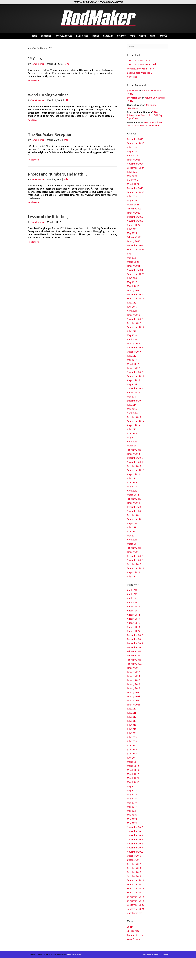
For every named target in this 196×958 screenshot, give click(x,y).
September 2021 (135, 249)
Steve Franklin (134, 97)
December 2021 (135, 245)
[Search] (166, 36)
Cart (162, 36)
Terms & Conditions (161, 954)
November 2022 (135, 221)
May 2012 (132, 486)
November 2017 (135, 347)
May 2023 (132, 200)
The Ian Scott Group (73, 954)
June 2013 (132, 433)
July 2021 (131, 253)
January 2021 (133, 266)
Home (34, 36)
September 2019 (135, 298)
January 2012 (133, 503)
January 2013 (133, 454)
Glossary (108, 36)
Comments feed (135, 935)
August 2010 (133, 572)
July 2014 (131, 405)
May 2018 (132, 335)
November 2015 (135, 388)
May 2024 (132, 176)
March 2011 (132, 543)
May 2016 (132, 384)
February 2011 (134, 547)
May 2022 (132, 233)
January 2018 (133, 343)
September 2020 (135, 274)
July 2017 (131, 355)
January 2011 (133, 552)
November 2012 (135, 462)
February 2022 (134, 237)
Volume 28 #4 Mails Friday (140, 68)
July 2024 (132, 172)
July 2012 (131, 478)
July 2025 (132, 147)
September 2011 (135, 519)
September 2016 (135, 376)
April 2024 (132, 180)
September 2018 (135, 327)
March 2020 (133, 286)
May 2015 (132, 396)
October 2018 (134, 323)
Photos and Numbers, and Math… (57, 174)
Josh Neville (133, 90)
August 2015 (133, 392)
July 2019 (131, 302)
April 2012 (132, 490)
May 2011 (131, 535)
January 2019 (133, 315)
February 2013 (134, 449)
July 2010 (131, 576)
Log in (130, 926)
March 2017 (133, 364)
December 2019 (135, 294)
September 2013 (135, 421)
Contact (121, 36)
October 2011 (134, 515)
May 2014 (132, 409)
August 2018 (133, 627)
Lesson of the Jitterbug (48, 216)
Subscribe (46, 36)
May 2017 (132, 360)
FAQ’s (132, 36)
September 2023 (135, 192)
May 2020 (132, 282)
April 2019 (132, 310)
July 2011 (131, 527)
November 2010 (135, 560)
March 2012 (133, 494)
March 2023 (133, 204)
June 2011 (132, 531)
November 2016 (135, 372)
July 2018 (131, 331)
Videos (142, 36)
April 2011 (132, 539)
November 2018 (135, 319)
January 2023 (133, 212)
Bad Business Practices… (139, 72)
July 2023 (132, 196)
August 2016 (133, 380)
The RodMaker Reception (50, 134)
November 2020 (135, 270)
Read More (33, 80)
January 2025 (133, 159)
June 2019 (132, 306)
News (152, 36)
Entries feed (133, 931)
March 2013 (133, 445)
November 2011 (135, 511)
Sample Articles (64, 36)
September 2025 (135, 143)
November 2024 (135, 163)
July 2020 (132, 278)
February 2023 (134, 208)
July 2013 (131, 429)
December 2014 (135, 400)
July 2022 (132, 229)
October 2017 (134, 351)
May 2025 (132, 151)
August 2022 (133, 225)
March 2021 (133, 262)
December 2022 (135, 217)
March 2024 (133, 184)
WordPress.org (134, 939)
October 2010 (134, 564)
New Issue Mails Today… (139, 60)
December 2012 (135, 458)
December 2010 (135, 556)
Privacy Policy (148, 954)
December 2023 (135, 188)
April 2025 (132, 155)
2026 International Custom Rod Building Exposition (144, 115)
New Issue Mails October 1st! (141, 64)
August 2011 (133, 523)
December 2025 (135, 139)
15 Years (35, 58)
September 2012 (135, 470)
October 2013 (134, 417)
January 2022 (133, 241)
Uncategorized (134, 913)
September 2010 (135, 568)
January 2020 (133, 290)
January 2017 (133, 368)
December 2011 (135, 507)
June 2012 (132, 482)
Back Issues (82, 36)
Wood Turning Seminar (48, 95)
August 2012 (133, 474)
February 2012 (134, 499)
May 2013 (132, 437)
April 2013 (132, 441)
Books (95, 36)
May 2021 (132, 257)
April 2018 (132, 339)
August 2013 (133, 425)
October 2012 (134, 466)
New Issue (132, 76)
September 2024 (135, 168)
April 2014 (132, 413)
